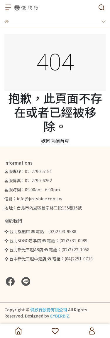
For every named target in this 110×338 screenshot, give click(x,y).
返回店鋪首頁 (55, 140)
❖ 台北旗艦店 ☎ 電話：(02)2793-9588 (40, 231)
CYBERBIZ (59, 316)
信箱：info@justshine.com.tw (33, 199)
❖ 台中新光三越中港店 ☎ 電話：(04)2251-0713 (48, 259)
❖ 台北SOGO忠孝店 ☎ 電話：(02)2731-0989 (45, 240)
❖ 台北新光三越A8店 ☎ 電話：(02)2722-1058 (46, 249)
